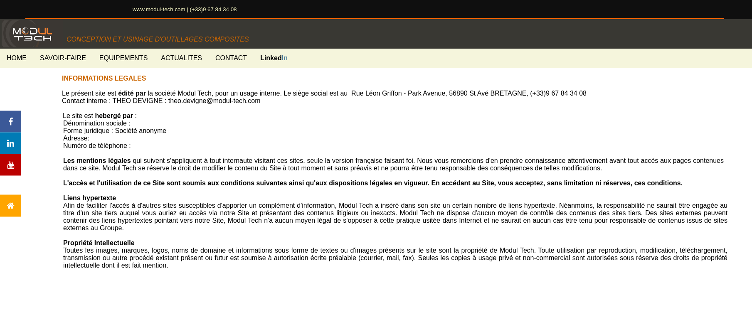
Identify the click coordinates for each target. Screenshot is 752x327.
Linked (274, 57)
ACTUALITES (181, 57)
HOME (17, 57)
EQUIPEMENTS (123, 57)
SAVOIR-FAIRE (63, 57)
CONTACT (231, 57)
